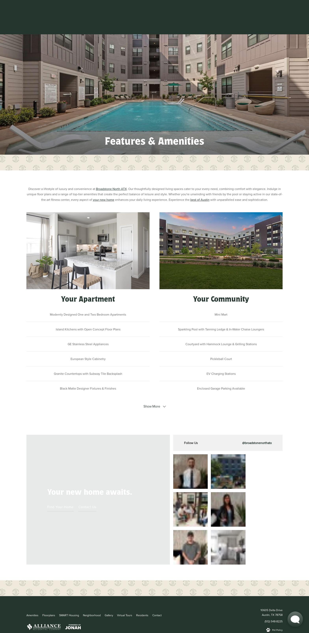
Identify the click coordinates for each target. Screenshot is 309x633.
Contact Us (87, 487)
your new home (103, 199)
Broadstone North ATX (111, 189)
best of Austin (199, 199)
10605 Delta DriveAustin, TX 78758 (272, 574)
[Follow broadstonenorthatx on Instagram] (228, 443)
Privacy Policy (101, 599)
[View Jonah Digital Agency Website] (73, 589)
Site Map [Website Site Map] (118, 599)
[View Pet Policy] (274, 592)
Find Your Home (60, 487)
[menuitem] (32, 577)
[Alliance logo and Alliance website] (43, 589)
